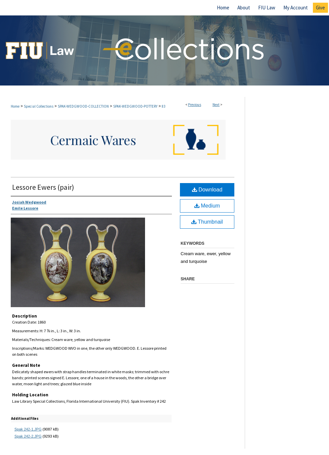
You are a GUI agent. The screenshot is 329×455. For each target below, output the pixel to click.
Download (207, 189)
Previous (194, 104)
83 (163, 106)
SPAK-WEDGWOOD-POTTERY (135, 106)
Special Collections (38, 106)
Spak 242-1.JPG (28, 429)
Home (15, 106)
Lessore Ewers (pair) (43, 187)
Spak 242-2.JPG (28, 436)
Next (216, 104)
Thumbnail (207, 222)
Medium (207, 206)
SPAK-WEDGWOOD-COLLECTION (83, 106)
